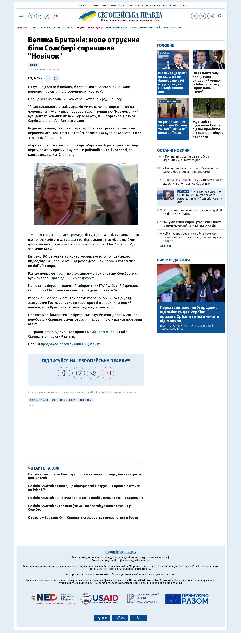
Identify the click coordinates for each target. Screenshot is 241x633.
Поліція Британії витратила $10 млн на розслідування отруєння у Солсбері (79, 508)
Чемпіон (157, 5)
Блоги (121, 5)
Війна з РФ (120, 27)
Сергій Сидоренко (188, 326)
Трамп (133, 27)
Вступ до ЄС (95, 27)
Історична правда (134, 5)
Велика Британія (39, 400)
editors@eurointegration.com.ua (130, 560)
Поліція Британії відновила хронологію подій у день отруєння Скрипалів (85, 498)
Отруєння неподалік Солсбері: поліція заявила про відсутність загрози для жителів (84, 476)
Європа (104, 5)
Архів (57, 27)
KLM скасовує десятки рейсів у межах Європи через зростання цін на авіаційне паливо (192, 237)
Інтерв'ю (45, 27)
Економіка (94, 5)
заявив (46, 99)
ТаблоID (167, 5)
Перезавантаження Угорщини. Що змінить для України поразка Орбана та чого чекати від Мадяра (189, 314)
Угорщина (146, 27)
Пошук (67, 27)
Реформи (161, 27)
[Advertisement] (86, 432)
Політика (82, 5)
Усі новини (166, 246)
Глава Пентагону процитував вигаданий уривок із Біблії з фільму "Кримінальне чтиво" (207, 83)
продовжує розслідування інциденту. (71, 344)
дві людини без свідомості (73, 278)
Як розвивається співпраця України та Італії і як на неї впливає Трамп (172, 127)
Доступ (183, 5)
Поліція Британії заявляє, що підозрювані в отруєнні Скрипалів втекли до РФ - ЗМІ (84, 488)
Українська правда (64, 5)
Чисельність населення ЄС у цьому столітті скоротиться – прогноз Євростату (193, 181)
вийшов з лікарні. (104, 332)
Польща (175, 27)
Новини (22, 27)
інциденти (85, 400)
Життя (148, 5)
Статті (33, 27)
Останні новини (173, 150)
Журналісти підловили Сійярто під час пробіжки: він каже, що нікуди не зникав (208, 129)
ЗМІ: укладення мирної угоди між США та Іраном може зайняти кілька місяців (192, 223)
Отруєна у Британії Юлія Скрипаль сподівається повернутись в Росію (83, 518)
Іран (108, 27)
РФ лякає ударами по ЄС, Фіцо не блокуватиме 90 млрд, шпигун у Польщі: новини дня (172, 83)
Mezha (176, 5)
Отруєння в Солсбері (63, 400)
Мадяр (81, 27)
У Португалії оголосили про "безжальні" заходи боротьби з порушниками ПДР (191, 169)
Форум (113, 5)
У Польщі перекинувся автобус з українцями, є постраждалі (186, 158)
